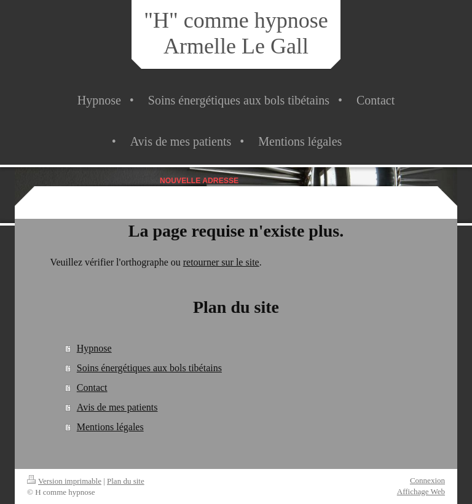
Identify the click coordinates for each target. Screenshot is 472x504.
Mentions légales (110, 427)
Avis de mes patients (117, 407)
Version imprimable (64, 481)
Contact (92, 387)
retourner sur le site (221, 262)
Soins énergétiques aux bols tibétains (149, 368)
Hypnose (94, 348)
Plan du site (125, 481)
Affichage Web (421, 491)
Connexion (427, 480)
